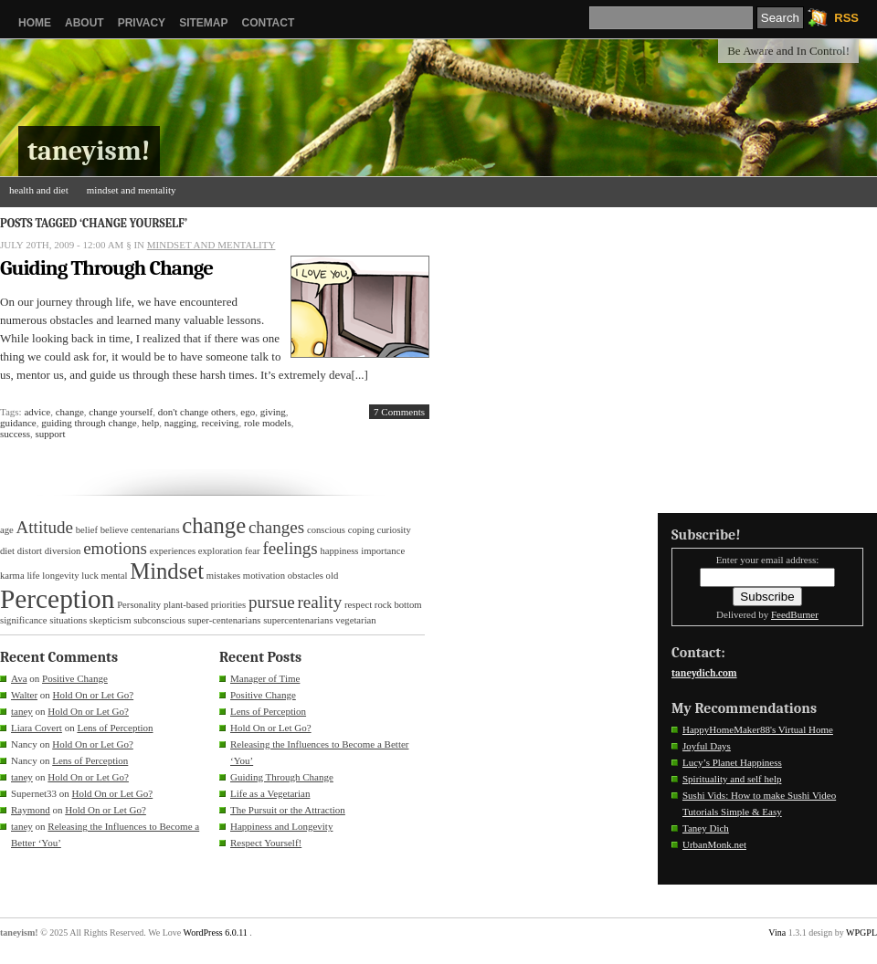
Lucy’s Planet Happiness (732, 762)
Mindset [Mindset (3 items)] (167, 571)
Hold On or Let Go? (93, 694)
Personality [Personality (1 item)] (139, 605)
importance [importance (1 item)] (383, 551)
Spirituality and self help (731, 778)
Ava (19, 678)
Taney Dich (705, 828)
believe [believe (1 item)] (114, 530)
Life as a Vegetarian (270, 793)
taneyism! (89, 151)
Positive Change (75, 678)
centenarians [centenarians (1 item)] (155, 530)
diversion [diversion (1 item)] (63, 551)
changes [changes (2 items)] (276, 527)
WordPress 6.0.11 (216, 932)
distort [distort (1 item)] (29, 551)
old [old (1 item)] (332, 576)
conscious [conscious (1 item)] (326, 530)
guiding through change (88, 422)
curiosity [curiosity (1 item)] (394, 530)
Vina (777, 932)
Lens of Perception (115, 727)
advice (37, 411)
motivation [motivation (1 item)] (264, 576)
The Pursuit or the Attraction (287, 809)
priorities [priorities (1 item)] (228, 605)
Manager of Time (265, 678)
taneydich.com (704, 673)
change (70, 411)
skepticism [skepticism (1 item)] (111, 620)
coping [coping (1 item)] (361, 530)
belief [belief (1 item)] (87, 530)
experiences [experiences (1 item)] (172, 551)
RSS (846, 18)
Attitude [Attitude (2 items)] (44, 527)
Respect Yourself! (265, 842)
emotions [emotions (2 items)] (115, 548)
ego (247, 411)
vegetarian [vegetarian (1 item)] (355, 620)
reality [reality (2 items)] (320, 602)
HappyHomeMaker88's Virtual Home (757, 729)
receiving (220, 422)
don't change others (197, 411)
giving (273, 411)
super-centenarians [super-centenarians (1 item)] (224, 620)
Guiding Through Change (106, 268)
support (51, 433)
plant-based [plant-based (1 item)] (186, 605)
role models (267, 422)
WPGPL (861, 932)
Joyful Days (706, 745)
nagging (180, 422)
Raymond (30, 809)
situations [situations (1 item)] (68, 620)
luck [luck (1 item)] (89, 576)
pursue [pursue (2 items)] (271, 602)
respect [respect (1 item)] (358, 605)
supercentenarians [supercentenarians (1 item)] (298, 620)
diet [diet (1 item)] (7, 551)
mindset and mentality (131, 189)
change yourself (121, 411)
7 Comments (399, 411)
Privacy (141, 22)
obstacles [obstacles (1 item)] (305, 576)
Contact (267, 22)
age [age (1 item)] (7, 530)
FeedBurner (795, 614)
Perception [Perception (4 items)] (57, 598)
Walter (24, 694)
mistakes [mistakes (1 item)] (223, 576)
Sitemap (203, 22)
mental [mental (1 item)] (113, 576)
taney (22, 711)
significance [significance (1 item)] (23, 620)
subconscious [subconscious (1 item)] (159, 620)
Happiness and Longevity (281, 826)
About (84, 22)
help (150, 422)
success (15, 433)
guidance (18, 422)
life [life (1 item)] (32, 576)
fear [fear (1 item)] (252, 551)
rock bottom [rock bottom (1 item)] (398, 605)
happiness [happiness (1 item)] (339, 551)
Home (34, 22)
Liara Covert (36, 727)
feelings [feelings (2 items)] (289, 548)
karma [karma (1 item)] (12, 576)
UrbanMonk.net (714, 844)
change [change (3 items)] (214, 525)
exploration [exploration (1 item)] (220, 551)
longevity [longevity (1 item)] (60, 576)
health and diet (39, 189)
